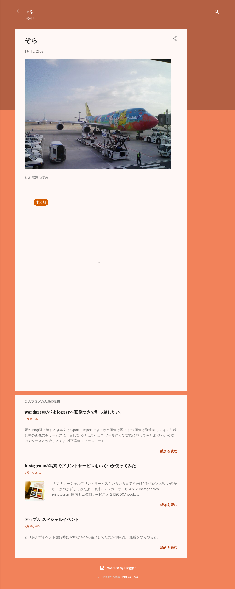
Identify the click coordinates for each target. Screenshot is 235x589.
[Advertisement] (205, 97)
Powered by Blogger (117, 568)
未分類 (41, 202)
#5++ (32, 11)
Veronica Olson (129, 576)
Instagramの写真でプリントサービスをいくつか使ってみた (80, 465)
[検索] (217, 12)
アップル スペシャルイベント (52, 519)
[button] (174, 39)
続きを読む (168, 451)
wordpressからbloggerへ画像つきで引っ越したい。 (74, 412)
